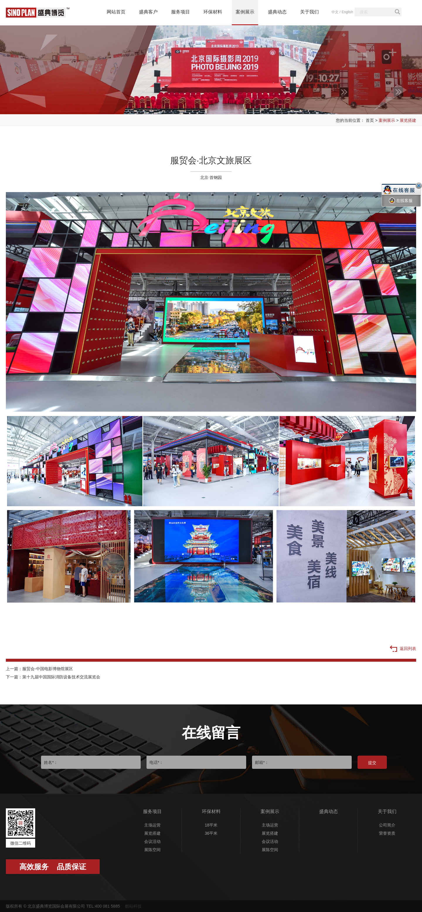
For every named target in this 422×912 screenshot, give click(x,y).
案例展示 (245, 11)
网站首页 (116, 11)
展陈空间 (152, 849)
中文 (334, 12)
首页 (370, 120)
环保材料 (212, 11)
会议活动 (152, 841)
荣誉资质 (387, 833)
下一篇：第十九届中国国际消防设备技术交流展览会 (53, 677)
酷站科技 (133, 906)
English (347, 12)
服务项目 (180, 11)
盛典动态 (277, 11)
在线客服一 (401, 205)
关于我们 (309, 11)
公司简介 (387, 825)
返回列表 (403, 649)
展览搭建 (408, 120)
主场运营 (152, 825)
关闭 (419, 185)
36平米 (211, 833)
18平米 (211, 825)
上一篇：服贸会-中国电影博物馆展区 (39, 668)
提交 (372, 762)
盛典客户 (148, 11)
